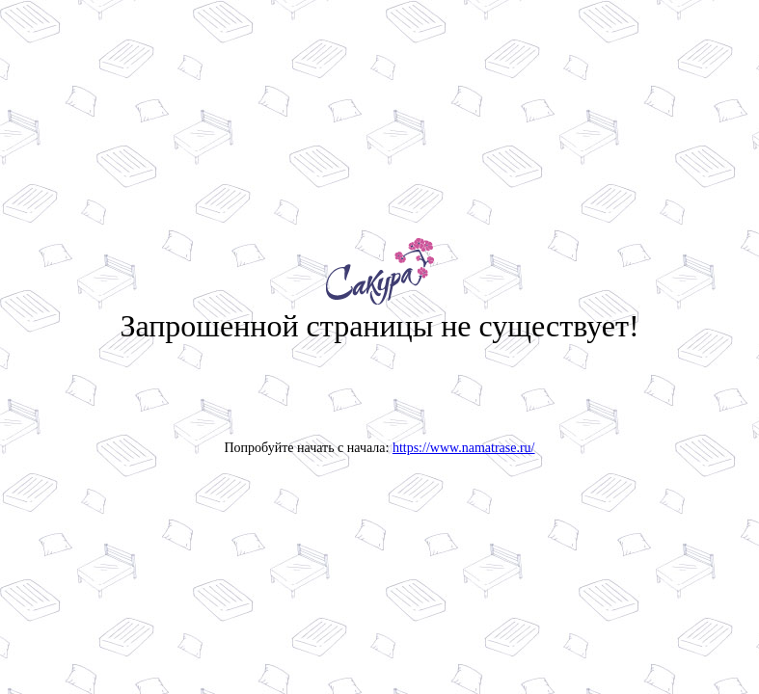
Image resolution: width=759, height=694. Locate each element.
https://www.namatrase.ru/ (464, 447)
